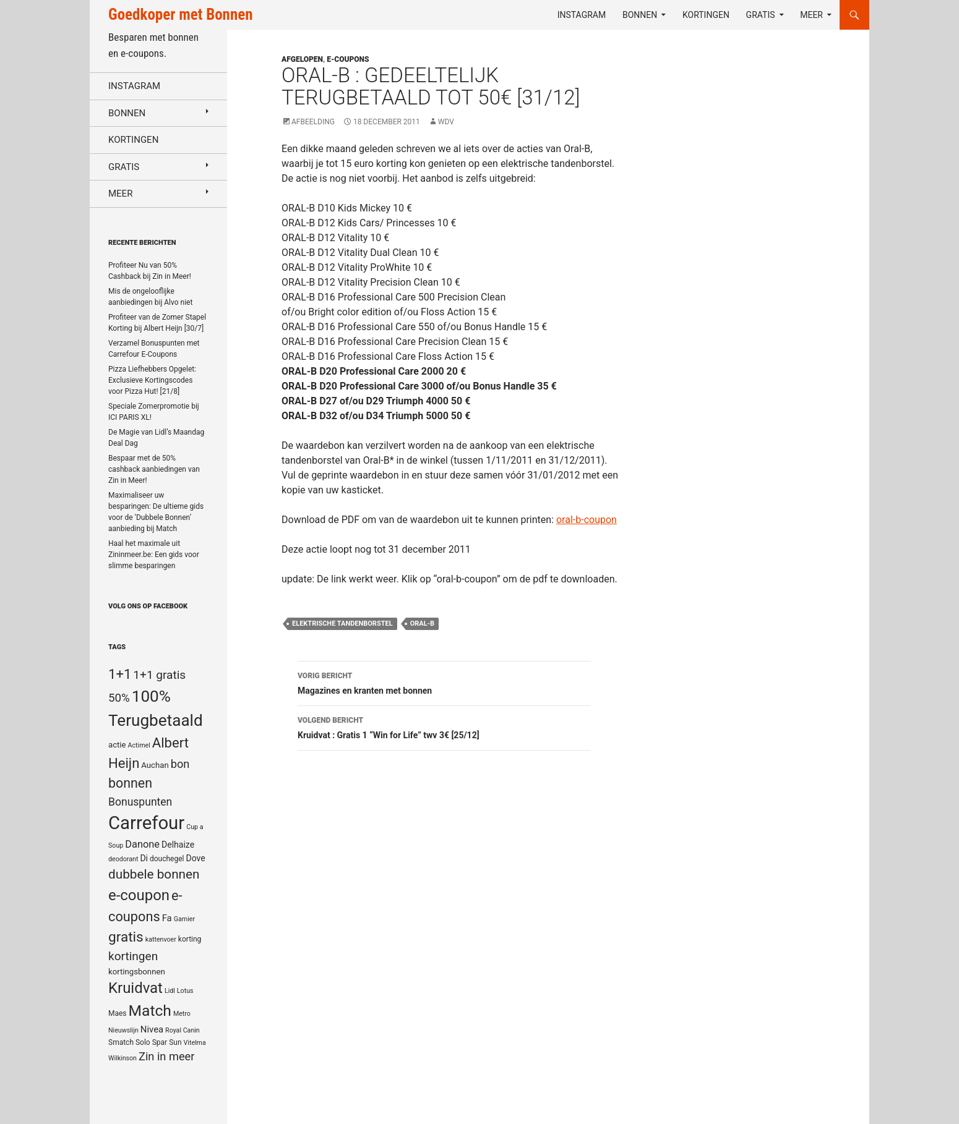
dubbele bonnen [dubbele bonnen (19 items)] (154, 874)
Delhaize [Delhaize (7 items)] (177, 844)
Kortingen (705, 15)
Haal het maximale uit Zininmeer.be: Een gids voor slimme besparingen (153, 554)
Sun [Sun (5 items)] (175, 1042)
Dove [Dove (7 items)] (195, 858)
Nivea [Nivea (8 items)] (151, 1029)
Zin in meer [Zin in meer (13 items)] (166, 1056)
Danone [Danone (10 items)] (142, 844)
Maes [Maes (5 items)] (117, 1013)
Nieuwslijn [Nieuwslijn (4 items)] (123, 1030)
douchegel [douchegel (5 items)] (167, 858)
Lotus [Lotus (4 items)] (185, 991)
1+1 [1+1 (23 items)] (119, 674)
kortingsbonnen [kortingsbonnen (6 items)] (136, 971)
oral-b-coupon (586, 520)
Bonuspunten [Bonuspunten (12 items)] (140, 802)
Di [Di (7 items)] (144, 858)
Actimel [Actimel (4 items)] (139, 745)
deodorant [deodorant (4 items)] (123, 859)
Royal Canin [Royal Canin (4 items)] (182, 1030)
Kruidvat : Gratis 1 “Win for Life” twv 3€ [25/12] (444, 726)
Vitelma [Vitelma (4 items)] (195, 1043)
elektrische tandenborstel (342, 623)
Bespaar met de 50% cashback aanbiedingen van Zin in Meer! (154, 469)
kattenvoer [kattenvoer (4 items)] (160, 939)
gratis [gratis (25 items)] (126, 937)
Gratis (760, 15)
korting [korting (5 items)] (190, 939)
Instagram (581, 15)
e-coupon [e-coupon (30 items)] (139, 895)
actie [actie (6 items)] (117, 744)
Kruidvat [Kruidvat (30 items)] (135, 988)
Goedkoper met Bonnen (180, 14)
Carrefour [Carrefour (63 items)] (146, 822)
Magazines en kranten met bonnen (444, 682)
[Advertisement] (754, 350)
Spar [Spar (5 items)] (159, 1042)
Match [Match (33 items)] (150, 1011)
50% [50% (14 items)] (119, 698)
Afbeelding (313, 121)
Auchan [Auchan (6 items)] (154, 765)
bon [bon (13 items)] (180, 763)
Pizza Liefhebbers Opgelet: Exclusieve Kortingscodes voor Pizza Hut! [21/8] (152, 380)
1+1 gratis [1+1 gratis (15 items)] (159, 675)
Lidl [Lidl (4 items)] (170, 991)
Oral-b (422, 623)
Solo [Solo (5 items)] (142, 1042)
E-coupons (348, 59)
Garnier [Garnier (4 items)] (184, 919)
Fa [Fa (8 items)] (167, 918)
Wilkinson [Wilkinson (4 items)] (122, 1058)
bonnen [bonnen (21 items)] (130, 783)
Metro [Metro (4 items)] (182, 1014)
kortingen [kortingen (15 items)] (133, 956)
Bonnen (639, 15)
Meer (811, 15)
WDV (446, 121)
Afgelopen (302, 59)
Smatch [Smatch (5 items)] (121, 1042)
